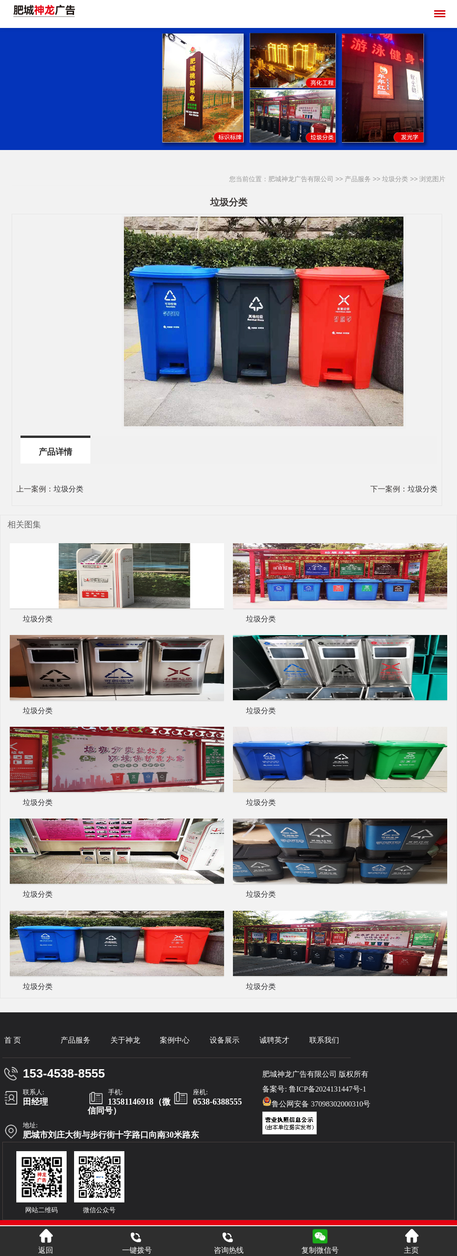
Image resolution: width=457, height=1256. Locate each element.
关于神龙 (125, 1040)
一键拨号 (137, 1241)
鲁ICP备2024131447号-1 (327, 1089)
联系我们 (324, 1040)
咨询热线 (229, 1241)
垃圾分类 (395, 179)
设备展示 (224, 1040)
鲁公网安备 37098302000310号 (316, 1102)
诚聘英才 (274, 1040)
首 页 (12, 1040)
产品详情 (55, 452)
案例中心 (175, 1040)
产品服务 (358, 179)
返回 (45, 1241)
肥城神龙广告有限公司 (301, 179)
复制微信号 (320, 1250)
